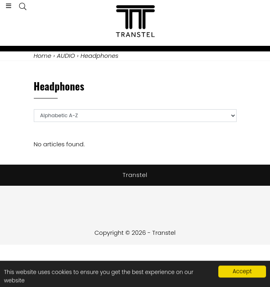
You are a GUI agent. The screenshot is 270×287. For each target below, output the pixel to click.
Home (42, 55)
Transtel (135, 175)
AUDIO (66, 55)
